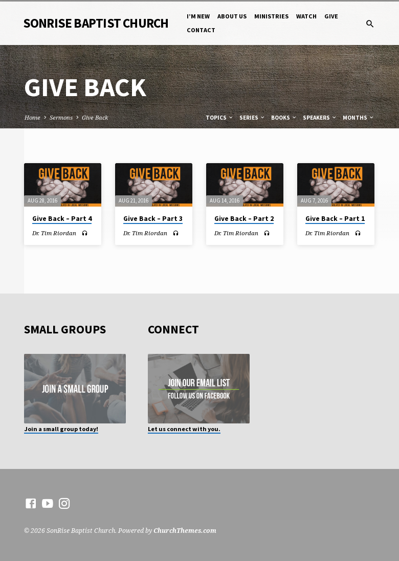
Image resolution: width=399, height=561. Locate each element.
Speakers (320, 117)
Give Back (95, 117)
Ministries (271, 16)
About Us (232, 16)
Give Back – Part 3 (153, 218)
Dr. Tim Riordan (54, 233)
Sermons (61, 117)
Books (284, 117)
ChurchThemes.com (184, 530)
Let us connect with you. (184, 429)
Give (331, 16)
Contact (201, 30)
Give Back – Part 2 (244, 218)
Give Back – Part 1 (335, 218)
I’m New (198, 16)
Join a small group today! (61, 429)
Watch (306, 16)
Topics (220, 117)
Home (32, 117)
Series (252, 117)
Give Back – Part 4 (62, 218)
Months (358, 117)
